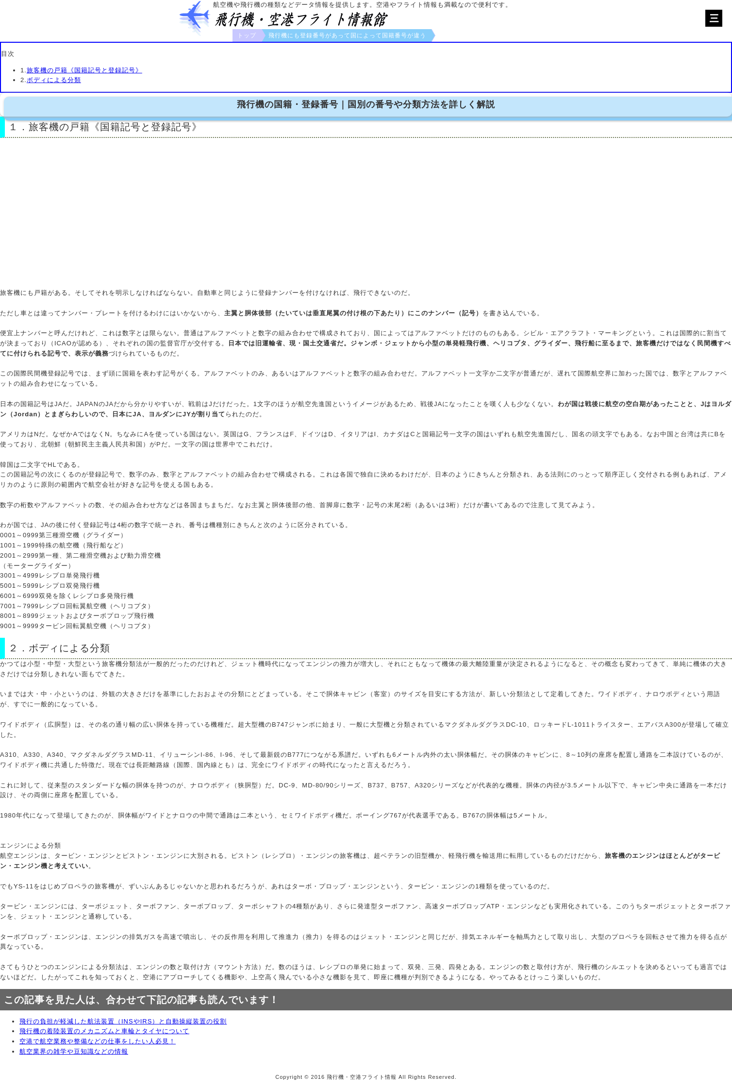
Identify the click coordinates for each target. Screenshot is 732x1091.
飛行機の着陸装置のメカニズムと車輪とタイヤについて (104, 1031)
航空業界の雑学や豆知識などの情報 (73, 1051)
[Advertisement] (366, 214)
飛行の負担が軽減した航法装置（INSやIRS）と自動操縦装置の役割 (123, 1021)
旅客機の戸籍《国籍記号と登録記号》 (84, 70)
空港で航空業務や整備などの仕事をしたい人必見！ (97, 1041)
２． (18, 648)
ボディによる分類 (54, 80)
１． (18, 126)
